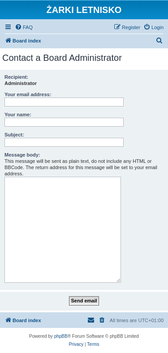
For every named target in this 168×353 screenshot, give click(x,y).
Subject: (14, 134)
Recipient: (16, 77)
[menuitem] (24, 27)
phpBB (61, 336)
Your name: (17, 114)
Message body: (22, 154)
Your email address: (27, 94)
